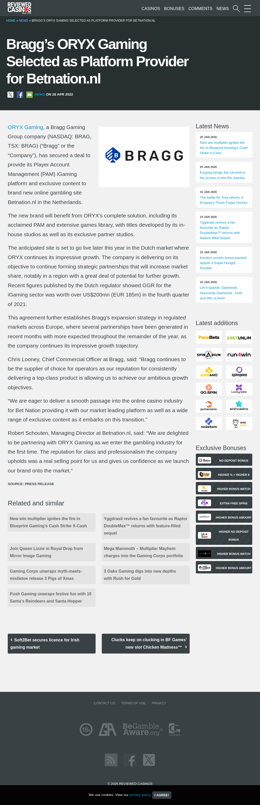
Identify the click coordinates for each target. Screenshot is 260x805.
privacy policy (140, 795)
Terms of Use (133, 703)
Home (10, 20)
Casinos (150, 8)
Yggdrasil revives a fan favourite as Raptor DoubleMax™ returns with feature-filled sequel (146, 525)
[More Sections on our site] (247, 8)
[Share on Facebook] (20, 94)
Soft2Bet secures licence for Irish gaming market (44, 643)
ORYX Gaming (25, 127)
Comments (200, 8)
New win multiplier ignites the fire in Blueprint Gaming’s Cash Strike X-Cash (48, 522)
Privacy (159, 703)
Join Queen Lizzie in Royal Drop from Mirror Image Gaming (46, 552)
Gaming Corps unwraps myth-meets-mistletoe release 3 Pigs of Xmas (46, 575)
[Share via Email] (29, 94)
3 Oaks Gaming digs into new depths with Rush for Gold (140, 575)
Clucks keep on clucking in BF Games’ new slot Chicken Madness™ (149, 643)
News (222, 8)
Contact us (104, 703)
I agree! (162, 795)
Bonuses (174, 8)
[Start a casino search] (236, 8)
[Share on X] (10, 94)
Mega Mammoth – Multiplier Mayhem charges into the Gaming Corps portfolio (143, 552)
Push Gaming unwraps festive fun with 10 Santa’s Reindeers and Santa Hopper (50, 597)
